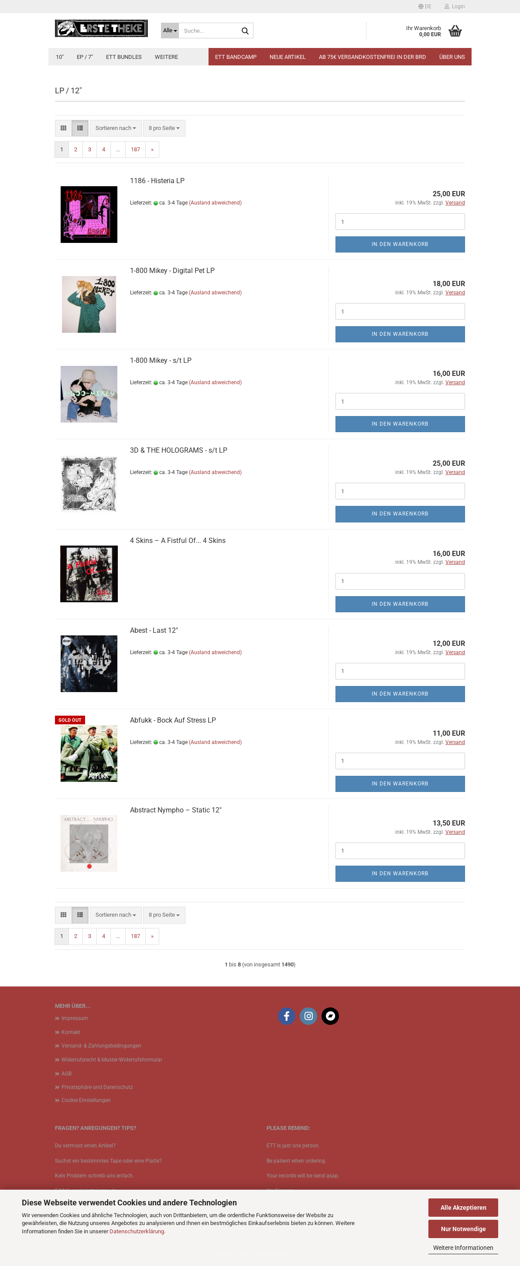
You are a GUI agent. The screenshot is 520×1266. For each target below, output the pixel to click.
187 (135, 149)
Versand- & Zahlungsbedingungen (101, 1046)
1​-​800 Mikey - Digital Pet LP (172, 270)
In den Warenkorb (400, 244)
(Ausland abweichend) (215, 203)
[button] (425, 6)
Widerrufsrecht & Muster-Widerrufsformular (112, 1060)
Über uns (452, 57)
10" (60, 57)
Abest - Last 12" (154, 630)
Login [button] (455, 6)
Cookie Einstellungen (86, 1100)
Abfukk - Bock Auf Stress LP (173, 720)
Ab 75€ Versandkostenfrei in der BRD (372, 57)
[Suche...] (170, 30)
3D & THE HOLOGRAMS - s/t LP (178, 450)
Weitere (166, 57)
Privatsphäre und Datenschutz (97, 1087)
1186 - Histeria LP (157, 181)
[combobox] (116, 128)
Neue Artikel (288, 57)
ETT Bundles (124, 57)
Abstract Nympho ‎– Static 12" (176, 810)
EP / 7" (85, 57)
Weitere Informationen (463, 1247)
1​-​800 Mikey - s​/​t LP (161, 360)
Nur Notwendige (463, 1228)
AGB (67, 1074)
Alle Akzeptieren (463, 1207)
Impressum (75, 1018)
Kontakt (71, 1032)
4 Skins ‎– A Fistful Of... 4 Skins (178, 540)
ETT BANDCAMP (236, 57)
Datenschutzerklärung (136, 1231)
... (118, 149)
